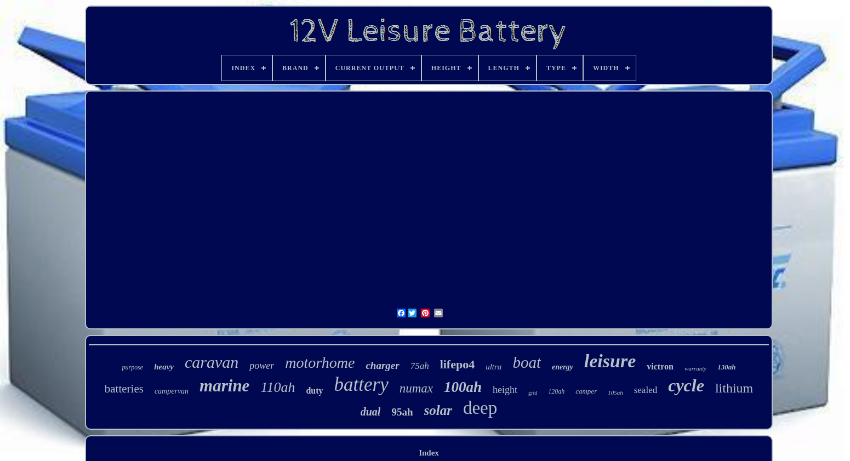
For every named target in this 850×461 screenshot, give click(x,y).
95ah (402, 412)
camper (586, 391)
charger (382, 365)
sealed (645, 390)
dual (371, 412)
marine (224, 385)
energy (562, 367)
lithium (734, 388)
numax (416, 388)
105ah (615, 392)
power (261, 365)
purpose (133, 367)
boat (526, 362)
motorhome (320, 362)
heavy (164, 366)
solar (438, 410)
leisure (610, 361)
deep (480, 408)
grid (532, 393)
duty (314, 390)
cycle (686, 385)
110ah (277, 387)
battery (361, 384)
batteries (124, 388)
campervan (172, 391)
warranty (695, 368)
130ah (726, 367)
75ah (419, 366)
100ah (463, 387)
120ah (556, 391)
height (505, 389)
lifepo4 (457, 364)
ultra (493, 366)
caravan (211, 362)
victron (660, 366)
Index (429, 452)
